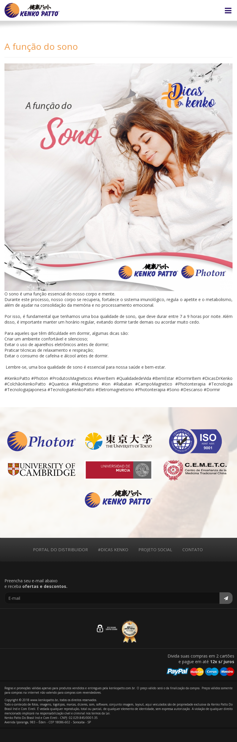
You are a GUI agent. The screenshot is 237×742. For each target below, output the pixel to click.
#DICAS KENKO (113, 549)
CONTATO (192, 549)
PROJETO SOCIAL (155, 549)
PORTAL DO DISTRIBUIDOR (60, 549)
